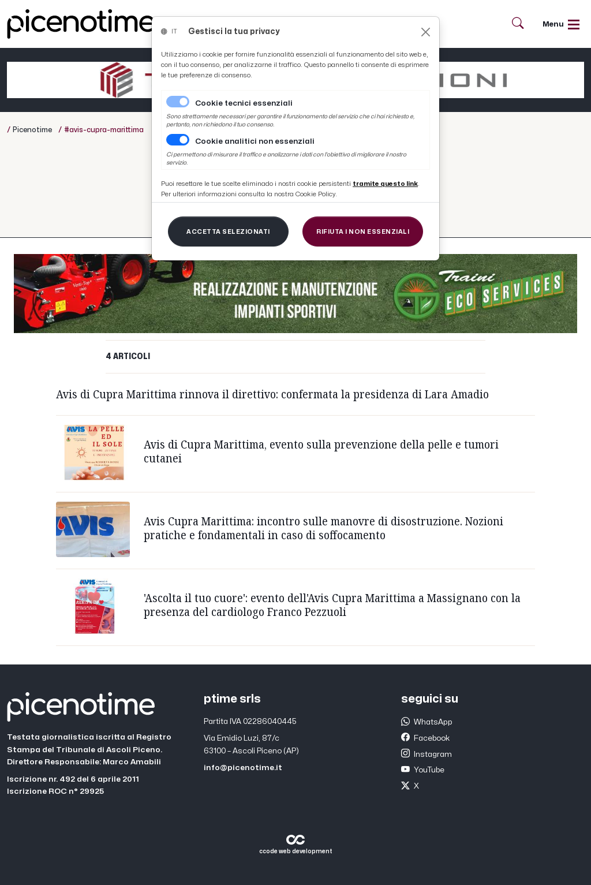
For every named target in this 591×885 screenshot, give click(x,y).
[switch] (177, 139)
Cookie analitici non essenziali (255, 141)
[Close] (426, 32)
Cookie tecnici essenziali (244, 103)
